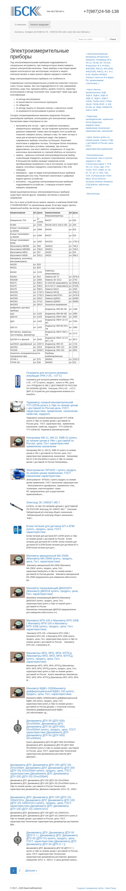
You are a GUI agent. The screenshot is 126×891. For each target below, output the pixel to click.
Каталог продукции (40, 24)
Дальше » (31, 870)
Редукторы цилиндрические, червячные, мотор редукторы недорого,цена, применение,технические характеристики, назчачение (100, 123)
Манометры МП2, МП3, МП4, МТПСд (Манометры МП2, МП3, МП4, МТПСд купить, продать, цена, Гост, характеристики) (49, 657)
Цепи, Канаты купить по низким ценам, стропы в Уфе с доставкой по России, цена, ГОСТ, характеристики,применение (100, 143)
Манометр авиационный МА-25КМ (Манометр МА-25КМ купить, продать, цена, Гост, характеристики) (49, 558)
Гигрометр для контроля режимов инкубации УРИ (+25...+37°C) (47, 374)
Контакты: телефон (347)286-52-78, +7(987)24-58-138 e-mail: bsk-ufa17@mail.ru (52, 32)
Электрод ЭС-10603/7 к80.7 (43, 502)
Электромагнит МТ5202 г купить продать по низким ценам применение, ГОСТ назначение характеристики (51, 473)
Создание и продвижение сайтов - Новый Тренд (96, 888)
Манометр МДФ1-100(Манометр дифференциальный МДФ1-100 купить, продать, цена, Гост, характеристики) (50, 691)
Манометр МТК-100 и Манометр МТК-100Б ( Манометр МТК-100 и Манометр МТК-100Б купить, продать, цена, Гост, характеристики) (52, 625)
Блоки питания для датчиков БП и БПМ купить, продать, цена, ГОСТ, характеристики (50, 529)
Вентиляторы (93, 194)
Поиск (112, 39)
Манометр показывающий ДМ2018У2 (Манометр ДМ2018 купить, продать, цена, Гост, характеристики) (52, 591)
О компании (20, 24)
